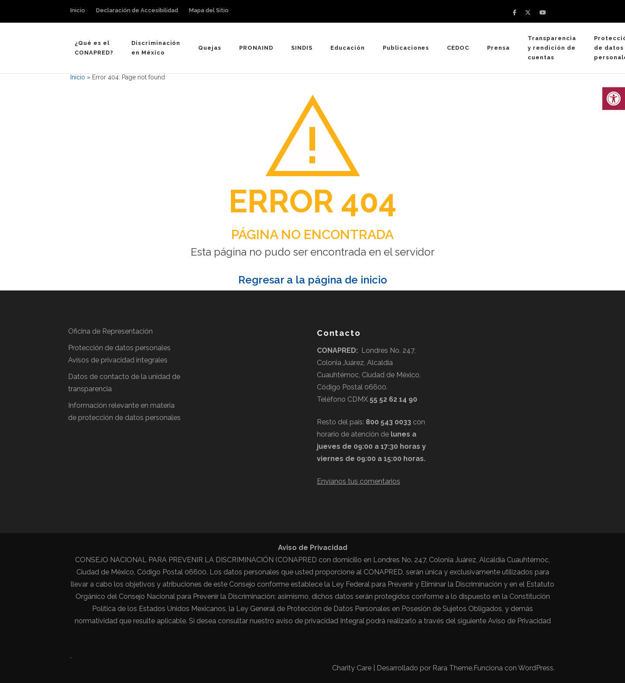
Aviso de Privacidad (519, 621)
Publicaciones (406, 47)
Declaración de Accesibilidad (137, 10)
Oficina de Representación (110, 331)
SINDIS (301, 47)
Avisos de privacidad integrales (118, 360)
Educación (347, 47)
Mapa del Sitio (209, 10)
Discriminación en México (156, 48)
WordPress (535, 668)
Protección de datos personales (119, 348)
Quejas (209, 47)
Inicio (77, 10)
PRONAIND (256, 47)
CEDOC (458, 47)
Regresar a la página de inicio (312, 279)
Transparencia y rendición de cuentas (552, 48)
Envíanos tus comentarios (358, 481)
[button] (613, 98)
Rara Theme (452, 668)
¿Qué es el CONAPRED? (94, 48)
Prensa (498, 47)
